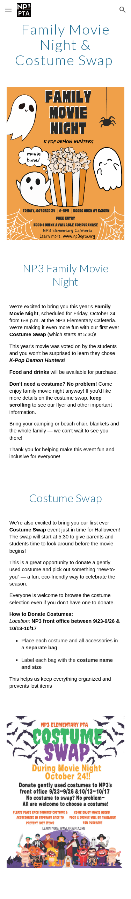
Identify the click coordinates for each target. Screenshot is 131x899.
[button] (8, 9)
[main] (66, 44)
